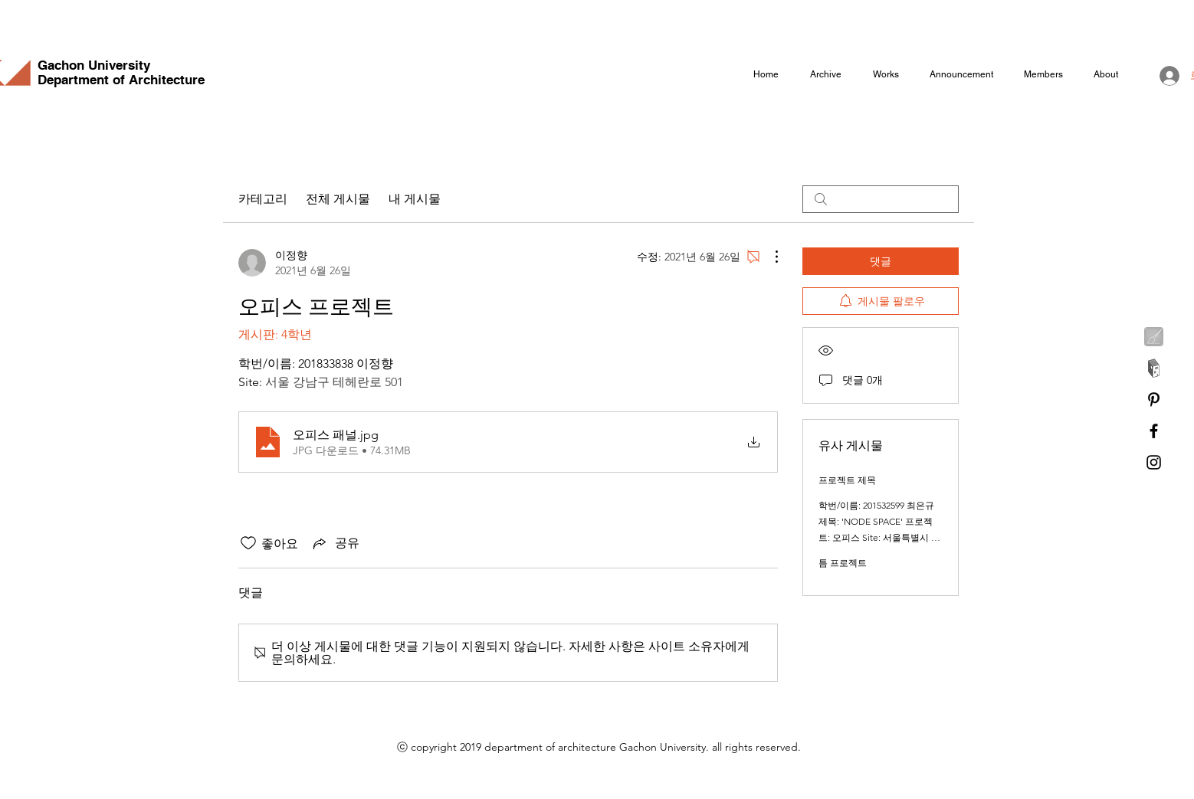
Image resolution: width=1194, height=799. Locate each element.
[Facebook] (1153, 430)
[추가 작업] (768, 256)
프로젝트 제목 (847, 480)
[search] (880, 199)
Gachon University (94, 65)
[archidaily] (1153, 368)
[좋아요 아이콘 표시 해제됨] (248, 543)
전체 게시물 (338, 199)
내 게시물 (415, 199)
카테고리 (262, 199)
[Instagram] (1153, 462)
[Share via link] (334, 543)
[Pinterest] (1153, 399)
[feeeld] (1153, 336)
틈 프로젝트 (842, 562)
